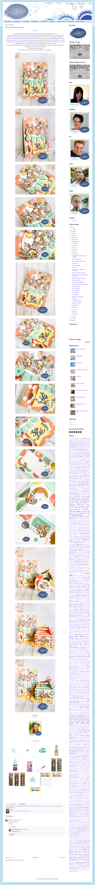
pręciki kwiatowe (80, 748)
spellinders (86, 776)
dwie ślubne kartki (77, 520)
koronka (82, 621)
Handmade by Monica (80, 561)
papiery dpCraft (74, 709)
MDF (78, 659)
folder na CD (74, 547)
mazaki (74, 659)
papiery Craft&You (85, 707)
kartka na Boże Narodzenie (83, 590)
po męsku (81, 740)
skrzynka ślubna (72, 774)
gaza (87, 550)
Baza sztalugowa (84, 458)
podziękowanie (72, 741)
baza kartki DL (78, 447)
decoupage (71, 481)
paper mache (73, 692)
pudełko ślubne (80, 756)
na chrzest (72, 671)
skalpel (88, 771)
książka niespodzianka (76, 630)
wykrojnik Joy (80, 854)
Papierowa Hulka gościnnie (82, 390)
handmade (71, 561)
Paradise (70, 724)
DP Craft (71, 494)
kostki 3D (84, 624)
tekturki (70, 813)
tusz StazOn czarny (84, 825)
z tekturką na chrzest (76, 288)
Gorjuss (81, 556)
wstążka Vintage (74, 846)
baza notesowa (83, 455)
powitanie (71, 746)
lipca (73, 247)
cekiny (81, 470)
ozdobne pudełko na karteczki (76, 689)
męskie (86, 662)
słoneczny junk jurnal (84, 774)
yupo (76, 865)
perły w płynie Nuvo (42, 806)
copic (75, 475)
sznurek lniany (77, 792)
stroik (80, 783)
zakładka (80, 865)
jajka (85, 564)
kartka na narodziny (84, 592)
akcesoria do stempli (73, 438)
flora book (88, 544)
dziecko (75, 523)
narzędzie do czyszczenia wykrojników (83, 673)
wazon (71, 834)
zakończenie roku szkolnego (74, 866)
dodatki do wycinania (80, 490)
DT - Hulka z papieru (79, 499)
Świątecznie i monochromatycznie (75, 801)
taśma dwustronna (78, 805)
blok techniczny (72, 464)
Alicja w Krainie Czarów (83, 440)
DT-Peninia (81, 517)
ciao (89, 473)
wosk (87, 837)
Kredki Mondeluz (87, 625)
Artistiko (72, 444)
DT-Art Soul (72, 513)
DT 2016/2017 (34, 21)
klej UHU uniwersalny (81, 616)
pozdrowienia (78, 746)
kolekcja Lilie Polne (84, 618)
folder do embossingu (85, 545)
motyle (75, 670)
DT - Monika (78, 506)
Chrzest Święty (72, 473)
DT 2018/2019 (16, 21)
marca (73, 309)
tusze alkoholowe (72, 827)
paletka (75, 690)
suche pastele (71, 786)
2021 (72, 229)
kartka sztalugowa (79, 602)
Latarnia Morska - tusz (75, 645)
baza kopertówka (85, 452)
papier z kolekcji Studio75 (82, 705)
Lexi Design (81, 647)
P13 (85, 689)
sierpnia (74, 245)
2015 (72, 320)
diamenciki (71, 482)
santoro (79, 765)
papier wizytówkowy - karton (75, 704)
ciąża (71, 475)
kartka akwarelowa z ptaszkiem (75, 577)
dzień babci (81, 523)
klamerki (74, 613)
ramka (83, 758)
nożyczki (82, 680)
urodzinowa (74, 267)
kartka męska (87, 587)
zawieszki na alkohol (81, 868)
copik (79, 475)
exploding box (86, 539)
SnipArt (71, 776)
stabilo (70, 777)
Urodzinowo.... (75, 298)
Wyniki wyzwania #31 (76, 259)
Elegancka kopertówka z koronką (75, 535)
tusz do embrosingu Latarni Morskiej (81, 822)
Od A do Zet (74, 220)
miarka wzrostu (76, 663)
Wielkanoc (71, 836)
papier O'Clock (73, 698)
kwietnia (74, 253)
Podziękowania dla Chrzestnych (78, 278)
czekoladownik (75, 478)
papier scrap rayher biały (80, 699)
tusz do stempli (71, 824)
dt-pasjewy (72, 517)
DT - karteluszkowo (77, 502)
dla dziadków (74, 484)
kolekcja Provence (72, 619)
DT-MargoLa (73, 515)
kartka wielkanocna (80, 610)
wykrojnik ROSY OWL (10, 807)
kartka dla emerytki (79, 580)
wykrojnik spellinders (78, 860)
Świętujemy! (74, 307)
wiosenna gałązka (77, 837)
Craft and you (86, 475)
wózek (75, 840)
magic (87, 650)
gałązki (82, 550)
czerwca (74, 249)
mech (81, 659)
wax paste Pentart (86, 833)
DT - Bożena (82, 498)
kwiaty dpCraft (84, 634)
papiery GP (79, 713)
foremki (70, 548)
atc (77, 444)
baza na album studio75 (73, 453)
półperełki (71, 747)
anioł (87, 441)
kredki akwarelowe (78, 625)
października (75, 241)
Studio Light (71, 784)
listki (70, 648)
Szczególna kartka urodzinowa (82, 369)
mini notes (82, 665)
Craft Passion (86, 476)
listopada (74, 239)
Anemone (71, 441)
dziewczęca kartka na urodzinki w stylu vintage (78, 526)
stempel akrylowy (75, 779)
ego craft (78, 533)
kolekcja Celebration (74, 618)
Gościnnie (87, 556)
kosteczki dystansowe (74, 624)
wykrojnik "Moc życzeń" (15, 38)
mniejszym (58, 41)
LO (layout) (81, 648)
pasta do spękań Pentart (86, 726)
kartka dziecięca (82, 584)
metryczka (81, 662)
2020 (72, 231)
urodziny (59, 806)
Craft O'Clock (75, 476)
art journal (88, 443)
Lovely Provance (76, 650)
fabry (73, 541)
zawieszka (71, 868)
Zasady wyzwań (61, 21)
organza (79, 686)
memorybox (76, 662)
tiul (84, 814)
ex (80, 539)
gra (72, 558)
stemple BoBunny (72, 783)
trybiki (87, 816)
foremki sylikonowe (79, 548)
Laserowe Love (86, 641)
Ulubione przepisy (76, 286)
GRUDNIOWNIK (72, 559)
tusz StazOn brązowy (74, 825)
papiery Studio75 (81, 721)
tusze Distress (54, 806)
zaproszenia (84, 866)
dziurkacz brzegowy (72, 527)
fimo (80, 544)
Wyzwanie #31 (75, 294)
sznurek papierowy (86, 792)
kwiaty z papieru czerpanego (82, 638)
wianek (75, 834)
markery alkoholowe (72, 653)
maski (83, 657)
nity (87, 677)
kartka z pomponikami (78, 575)
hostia (70, 564)
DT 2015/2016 (43, 21)
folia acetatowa (85, 547)
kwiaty (76, 634)
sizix (85, 771)
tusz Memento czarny (80, 824)
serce (83, 768)
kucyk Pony (71, 631)
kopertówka (71, 621)
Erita (35, 717)
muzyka (88, 670)
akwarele (80, 438)
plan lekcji (77, 738)
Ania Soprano (79, 441)
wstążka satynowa (85, 843)
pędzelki (81, 734)
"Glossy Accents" (25, 41)
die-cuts (75, 482)
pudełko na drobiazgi (80, 753)
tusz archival (71, 819)
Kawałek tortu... (75, 263)
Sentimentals (77, 768)
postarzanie (85, 744)
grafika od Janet (77, 558)
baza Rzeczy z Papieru (83, 456)
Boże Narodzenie (82, 467)
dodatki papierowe (77, 491)
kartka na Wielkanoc (81, 596)
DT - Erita (15, 806)
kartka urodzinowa (31, 806)
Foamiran (73, 546)
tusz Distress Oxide (81, 821)
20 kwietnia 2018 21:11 (17, 819)
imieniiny (74, 564)
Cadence (70, 470)
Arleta (10, 819)
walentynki (73, 833)
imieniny (79, 564)
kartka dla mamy (85, 581)
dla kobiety (79, 485)
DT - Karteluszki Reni (83, 501)
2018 (72, 235)
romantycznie (76, 762)
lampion (77, 639)
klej (79, 613)
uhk (85, 828)
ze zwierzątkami (75, 292)
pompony (85, 741)
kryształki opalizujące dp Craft (78, 628)
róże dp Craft (80, 763)
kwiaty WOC (74, 636)
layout (86, 645)
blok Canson (82, 461)
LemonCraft (72, 647)
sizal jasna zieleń (80, 771)
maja (73, 251)
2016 (72, 318)
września (74, 243)
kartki (82, 612)
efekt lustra (72, 533)
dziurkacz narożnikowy (83, 529)
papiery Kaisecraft (86, 713)
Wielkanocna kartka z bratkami (82, 836)
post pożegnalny (77, 744)
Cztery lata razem (75, 305)
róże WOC (72, 765)
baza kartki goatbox (80, 449)
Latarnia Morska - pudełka (80, 644)
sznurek (85, 789)
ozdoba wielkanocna (85, 687)
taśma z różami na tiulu (83, 808)
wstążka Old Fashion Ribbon (81, 842)
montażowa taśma (84, 668)
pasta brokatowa (76, 726)
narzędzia (72, 673)
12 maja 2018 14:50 (23, 829)
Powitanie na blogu (80, 383)
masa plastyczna (83, 656)
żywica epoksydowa (73, 871)
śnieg (74, 800)
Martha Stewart (81, 653)
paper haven (80, 690)
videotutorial (72, 831)
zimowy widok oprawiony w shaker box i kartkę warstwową (79, 870)
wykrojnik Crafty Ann (74, 852)
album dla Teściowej (73, 440)
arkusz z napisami (80, 443)
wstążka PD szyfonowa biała (74, 843)
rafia (80, 758)
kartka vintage (85, 606)
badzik (81, 444)
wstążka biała (71, 842)
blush (78, 464)
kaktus (74, 567)
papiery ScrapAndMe (79, 718)
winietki (70, 837)
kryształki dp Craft (80, 627)
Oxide (84, 686)
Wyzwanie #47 (79, 362)
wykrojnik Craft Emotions (75, 849)
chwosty (85, 473)
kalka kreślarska (76, 568)
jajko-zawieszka (80, 565)
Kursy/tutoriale (70, 21)
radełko (76, 758)
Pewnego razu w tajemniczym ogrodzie (80, 284)
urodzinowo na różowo (77, 303)
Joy (85, 565)
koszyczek (71, 625)
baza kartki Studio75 (80, 450)
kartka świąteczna (79, 604)
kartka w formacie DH (74, 607)
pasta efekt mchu (74, 727)
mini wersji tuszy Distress (11, 40)
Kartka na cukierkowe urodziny (78, 272)
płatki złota (76, 740)
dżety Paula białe (81, 530)
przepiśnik (72, 751)
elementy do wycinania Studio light (81, 536)
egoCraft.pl (84, 533)
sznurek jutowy (82, 791)
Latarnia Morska (75, 642)
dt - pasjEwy (87, 506)
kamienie (82, 568)
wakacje (88, 831)
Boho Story (83, 465)
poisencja (80, 741)
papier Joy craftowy (80, 695)
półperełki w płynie (78, 747)
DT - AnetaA (72, 498)
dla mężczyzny (82, 487)
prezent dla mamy (87, 747)
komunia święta (82, 619)
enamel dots (77, 539)
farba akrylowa (79, 541)
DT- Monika (84, 511)
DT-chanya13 (83, 513)
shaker (82, 769)
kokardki (88, 616)
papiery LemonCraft (76, 716)
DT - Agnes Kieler (84, 496)
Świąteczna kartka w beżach (83, 800)
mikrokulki (83, 663)
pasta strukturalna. (82, 729)
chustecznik (80, 473)
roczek (82, 760)
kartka (19, 806)
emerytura (71, 539)
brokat (76, 468)
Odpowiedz (11, 823)
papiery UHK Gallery (77, 723)
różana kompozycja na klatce (85, 762)
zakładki (86, 865)
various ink (88, 830)
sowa (78, 776)
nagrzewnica (81, 671)
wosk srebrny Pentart (72, 839)
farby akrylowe (73, 542)
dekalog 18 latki (85, 481)
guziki (79, 559)
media (82, 660)
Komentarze (73, 424)
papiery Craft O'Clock (73, 707)
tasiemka (86, 804)
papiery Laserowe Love (85, 715)
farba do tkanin (87, 541)
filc (75, 544)
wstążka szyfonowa (86, 844)
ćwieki (86, 479)
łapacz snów (83, 650)
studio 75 (85, 783)
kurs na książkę (74, 633)
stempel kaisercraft (72, 780)
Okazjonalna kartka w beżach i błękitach (77, 683)
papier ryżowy (71, 699)
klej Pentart (84, 615)
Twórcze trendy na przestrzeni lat (79, 261)
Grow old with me (85, 558)
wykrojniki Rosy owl (79, 862)
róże (75, 763)
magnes (70, 651)
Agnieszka (14, 829)
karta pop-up (72, 571)
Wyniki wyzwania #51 (81, 349)
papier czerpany (86, 692)
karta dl (79, 570)
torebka (79, 816)
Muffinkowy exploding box (78, 296)
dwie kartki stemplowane (79, 518)
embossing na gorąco (82, 538)
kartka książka (80, 587)
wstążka (85, 840)
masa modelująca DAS (79, 654)
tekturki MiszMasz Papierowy (80, 813)
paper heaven (87, 690)
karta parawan (85, 570)
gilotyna (78, 555)
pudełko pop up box (72, 756)
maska (70, 657)
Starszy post (62, 857)
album (85, 438)
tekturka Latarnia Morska (82, 811)
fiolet (83, 544)
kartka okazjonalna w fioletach (80, 598)
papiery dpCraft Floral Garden (84, 709)
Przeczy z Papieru (86, 750)
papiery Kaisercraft (74, 715)
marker (81, 651)
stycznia (74, 313)
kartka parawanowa (82, 601)
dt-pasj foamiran (85, 515)
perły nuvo (71, 732)
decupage (78, 481)
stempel (88, 777)
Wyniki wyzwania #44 (81, 397)
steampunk (82, 777)
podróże (87, 740)
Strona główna (7, 21)
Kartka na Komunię (76, 265)
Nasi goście (52, 21)
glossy (84, 555)
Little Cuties (75, 648)
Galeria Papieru (73, 550)
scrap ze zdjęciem (79, 766)
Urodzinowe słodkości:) (77, 300)
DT (76, 496)
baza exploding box (82, 446)
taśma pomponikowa (85, 807)
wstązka (80, 840)
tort (83, 816)
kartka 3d (86, 575)
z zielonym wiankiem (76, 280)
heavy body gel (73, 562)
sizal (72, 771)
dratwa (76, 494)
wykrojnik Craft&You (82, 851)
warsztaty (80, 833)
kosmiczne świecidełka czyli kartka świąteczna (79, 622)
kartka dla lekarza (78, 581)
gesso (70, 552)
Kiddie (70, 613)
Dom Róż (78, 493)
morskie (70, 670)
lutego (73, 311)
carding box (76, 470)
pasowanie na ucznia (78, 724)
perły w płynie (78, 732)
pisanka (83, 737)
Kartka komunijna (75, 290)
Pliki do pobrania (80, 21)
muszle (84, 670)
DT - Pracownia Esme (77, 507)
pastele (88, 729)
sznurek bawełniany (73, 791)
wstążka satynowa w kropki (74, 844)
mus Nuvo (80, 670)
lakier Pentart (71, 639)
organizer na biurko (72, 686)
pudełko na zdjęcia (84, 755)
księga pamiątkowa (85, 630)
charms (71, 471)
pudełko (71, 753)
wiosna (83, 837)
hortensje (86, 562)
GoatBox (75, 556)
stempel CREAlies (84, 779)
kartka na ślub (80, 595)
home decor (81, 562)
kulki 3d (76, 631)
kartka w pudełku (79, 609)
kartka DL (85, 577)
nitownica (83, 677)
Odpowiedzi (12, 826)
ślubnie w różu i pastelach (75, 798)
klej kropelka (84, 613)
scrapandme (71, 768)
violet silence (83, 831)
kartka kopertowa (72, 587)
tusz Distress (49, 806)
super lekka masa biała (81, 786)
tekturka (71, 810)
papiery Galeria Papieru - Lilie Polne (76, 710)
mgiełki (70, 663)
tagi (81, 804)
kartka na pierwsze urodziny (74, 593)
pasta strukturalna (82, 727)
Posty (71, 422)
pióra (76, 737)
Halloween (86, 559)
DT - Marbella (78, 504)
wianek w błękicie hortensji (83, 834)
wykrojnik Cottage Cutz (84, 847)
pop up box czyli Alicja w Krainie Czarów (76, 743)
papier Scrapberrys (81, 701)
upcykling (75, 830)
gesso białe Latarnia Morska (79, 552)
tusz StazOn (87, 824)
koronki (88, 621)
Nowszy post (8, 857)
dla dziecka (82, 484)
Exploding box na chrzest (81, 404)
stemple (85, 781)
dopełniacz (84, 493)
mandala (76, 651)
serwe (87, 768)
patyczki (71, 730)
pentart (79, 730)
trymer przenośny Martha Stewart (79, 817)
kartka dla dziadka (80, 578)
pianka (77, 735)
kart (86, 568)
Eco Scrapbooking (79, 532)
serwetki (70, 769)
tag (77, 804)
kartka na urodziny (24, 806)
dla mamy (85, 485)
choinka (83, 471)
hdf (89, 561)
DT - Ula (80, 509)
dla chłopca (87, 482)
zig (87, 868)
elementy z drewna (73, 538)
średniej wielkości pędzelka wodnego (27, 40)
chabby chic (88, 470)
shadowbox (76, 769)
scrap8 (86, 766)
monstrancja (77, 668)
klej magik (77, 615)
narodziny (88, 671)
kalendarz (79, 567)
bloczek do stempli (74, 461)
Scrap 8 (83, 765)
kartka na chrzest (75, 592)
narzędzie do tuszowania (74, 674)
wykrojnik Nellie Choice (81, 857)
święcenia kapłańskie (79, 803)
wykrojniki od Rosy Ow (50, 33)
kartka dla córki (72, 578)
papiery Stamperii (80, 719)
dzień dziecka (87, 523)
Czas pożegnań (79, 356)
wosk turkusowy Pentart (82, 839)
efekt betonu (87, 532)
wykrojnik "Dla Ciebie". (29, 38)
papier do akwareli (74, 693)
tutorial (80, 828)
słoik (77, 774)
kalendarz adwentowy (86, 567)
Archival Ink (72, 443)
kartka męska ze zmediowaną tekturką (77, 589)
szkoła (79, 789)
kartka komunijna (82, 586)
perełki (85, 730)
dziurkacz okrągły (72, 530)
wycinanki (82, 846)
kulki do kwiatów (83, 631)
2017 (72, 316)
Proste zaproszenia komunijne (78, 282)
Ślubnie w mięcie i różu (85, 797)
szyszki (73, 795)
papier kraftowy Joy (86, 696)
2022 (72, 227)
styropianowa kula (84, 784)
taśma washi (74, 808)
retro (78, 760)
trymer (70, 817)
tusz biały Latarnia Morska (81, 819)
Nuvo (37, 806)
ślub (78, 795)
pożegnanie (85, 746)
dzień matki (73, 524)
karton (86, 612)
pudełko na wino (76, 755)
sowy (81, 776)
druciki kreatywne (83, 494)
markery (86, 651)
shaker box (87, 769)
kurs (89, 631)
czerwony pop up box (79, 479)
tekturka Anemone (80, 810)
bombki (73, 467)
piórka (79, 737)
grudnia (74, 237)
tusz (87, 817)
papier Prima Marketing (83, 698)
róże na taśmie (87, 763)
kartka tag (86, 604)
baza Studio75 (75, 458)
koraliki (77, 621)
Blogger (56, 878)
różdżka (71, 763)
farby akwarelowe (83, 542)
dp (87, 493)
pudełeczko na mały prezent (82, 751)
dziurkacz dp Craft (81, 527)
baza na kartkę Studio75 (74, 455)
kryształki (72, 627)
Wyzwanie (80, 864)
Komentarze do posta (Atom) (17, 860)
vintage (77, 831)
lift (87, 647)
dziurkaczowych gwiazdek (34, 46)
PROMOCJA (78, 750)
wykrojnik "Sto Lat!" (41, 37)
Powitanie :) (78, 376)
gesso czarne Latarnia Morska (80, 553)
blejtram (81, 459)
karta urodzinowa (80, 571)
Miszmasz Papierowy (80, 667)
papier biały (79, 692)
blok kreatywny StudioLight (82, 462)
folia (79, 547)
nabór (77, 671)
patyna (76, 730)
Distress (11, 806)
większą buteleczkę (51, 43)
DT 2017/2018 (25, 21)
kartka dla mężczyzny (74, 583)
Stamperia (75, 777)
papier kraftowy (76, 696)
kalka (71, 568)
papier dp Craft (82, 693)
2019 (72, 233)
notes (70, 678)
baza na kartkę (83, 453)
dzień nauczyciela (83, 524)
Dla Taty (79, 488)
